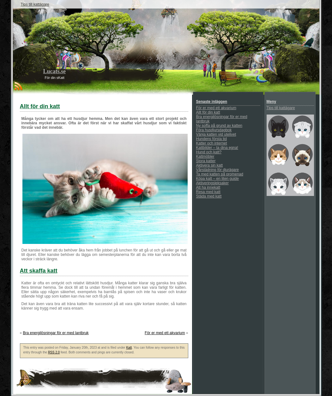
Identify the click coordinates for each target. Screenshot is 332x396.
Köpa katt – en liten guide (217, 178)
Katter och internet (211, 143)
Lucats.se (54, 71)
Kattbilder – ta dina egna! (217, 147)
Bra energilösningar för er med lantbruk (56, 333)
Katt (129, 347)
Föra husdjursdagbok (214, 130)
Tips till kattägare (35, 4)
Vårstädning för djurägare (217, 170)
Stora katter (206, 161)
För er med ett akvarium (165, 333)
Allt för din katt (208, 112)
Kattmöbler (205, 156)
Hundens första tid (211, 139)
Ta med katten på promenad (219, 174)
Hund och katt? (209, 152)
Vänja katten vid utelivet (216, 134)
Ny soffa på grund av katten (219, 125)
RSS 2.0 (54, 352)
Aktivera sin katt (209, 165)
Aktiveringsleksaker (212, 183)
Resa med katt (208, 192)
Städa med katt (209, 196)
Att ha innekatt (208, 187)
